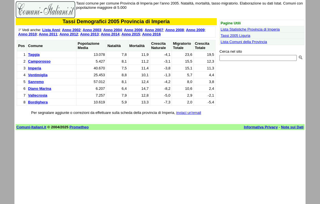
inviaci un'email (188, 112)
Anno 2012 (68, 34)
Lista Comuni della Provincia (244, 42)
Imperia (34, 68)
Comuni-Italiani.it (31, 127)
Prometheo (79, 127)
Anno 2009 (195, 30)
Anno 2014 (110, 34)
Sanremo (36, 82)
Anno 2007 (154, 30)
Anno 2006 (133, 30)
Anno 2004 (112, 30)
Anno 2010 (27, 34)
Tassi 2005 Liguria (235, 35)
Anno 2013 (89, 34)
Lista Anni (51, 30)
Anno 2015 (130, 34)
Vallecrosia (37, 95)
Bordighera (38, 102)
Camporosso (39, 61)
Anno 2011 (48, 34)
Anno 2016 (151, 34)
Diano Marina (39, 88)
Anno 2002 (71, 30)
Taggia (34, 54)
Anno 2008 (174, 30)
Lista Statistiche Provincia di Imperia (250, 29)
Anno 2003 (92, 30)
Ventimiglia (38, 75)
